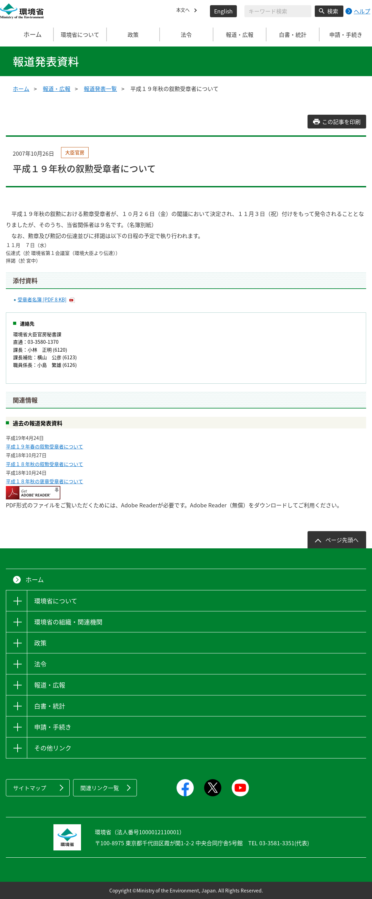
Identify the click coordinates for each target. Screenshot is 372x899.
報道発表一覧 (100, 88)
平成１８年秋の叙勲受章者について (44, 464)
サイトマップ (29, 788)
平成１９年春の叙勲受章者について (44, 446)
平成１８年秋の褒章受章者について (44, 481)
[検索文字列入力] (277, 11)
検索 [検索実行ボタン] (332, 11)
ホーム (27, 34)
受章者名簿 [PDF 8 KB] (42, 299)
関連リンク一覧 (99, 788)
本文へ (184, 11)
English (223, 11)
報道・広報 (56, 88)
